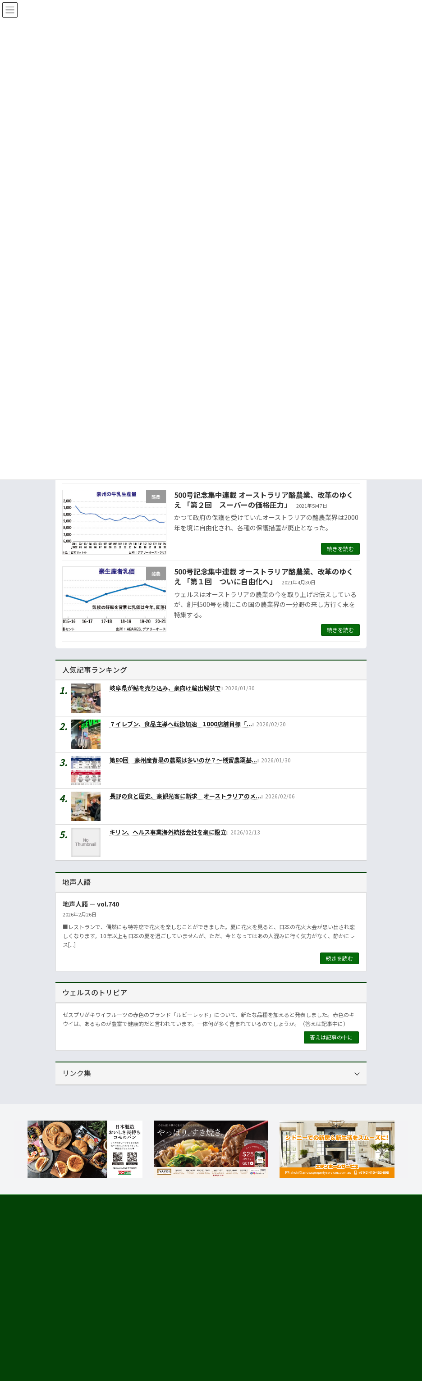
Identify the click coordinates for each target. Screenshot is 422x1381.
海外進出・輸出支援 (90, 1359)
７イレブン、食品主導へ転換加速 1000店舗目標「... (181, 724)
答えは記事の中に (331, 1037)
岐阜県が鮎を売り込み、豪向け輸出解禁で (165, 688)
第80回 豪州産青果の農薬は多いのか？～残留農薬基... (183, 760)
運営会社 (72, 1326)
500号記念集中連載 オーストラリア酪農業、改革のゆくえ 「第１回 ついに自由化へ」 (263, 576)
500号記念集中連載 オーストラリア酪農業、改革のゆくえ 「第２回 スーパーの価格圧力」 (263, 499)
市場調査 (77, 1342)
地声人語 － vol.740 (91, 903)
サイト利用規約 (83, 1203)
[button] (130, 1250)
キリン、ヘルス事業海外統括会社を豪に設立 (168, 832)
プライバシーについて (146, 1203)
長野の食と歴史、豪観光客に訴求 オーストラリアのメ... (185, 796)
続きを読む (340, 548)
